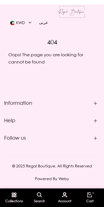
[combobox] (20, 23)
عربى (43, 23)
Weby (64, 179)
